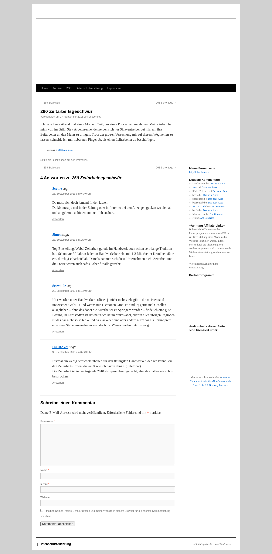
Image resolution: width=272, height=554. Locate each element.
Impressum (113, 88)
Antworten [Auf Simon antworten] (58, 270)
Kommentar (47, 421)
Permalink (81, 159)
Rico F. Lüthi (199, 206)
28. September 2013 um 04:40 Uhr (72, 193)
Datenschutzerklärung (89, 88)
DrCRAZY (60, 347)
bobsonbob (95, 116)
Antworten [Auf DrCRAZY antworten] (58, 382)
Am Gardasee (217, 214)
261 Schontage (166, 102)
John (195, 187)
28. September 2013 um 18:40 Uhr (72, 290)
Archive (57, 88)
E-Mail (44, 483)
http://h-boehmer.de (199, 172)
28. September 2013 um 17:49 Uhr (72, 239)
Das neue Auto (217, 183)
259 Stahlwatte (50, 102)
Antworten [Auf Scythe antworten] (58, 219)
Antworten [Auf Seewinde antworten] (58, 331)
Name (44, 470)
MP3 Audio (65, 150)
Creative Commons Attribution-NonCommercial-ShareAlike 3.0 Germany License (210, 381)
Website (45, 497)
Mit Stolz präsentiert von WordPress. (212, 544)
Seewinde (59, 286)
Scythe (57, 188)
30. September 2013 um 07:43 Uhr (72, 352)
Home (44, 88)
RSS (69, 88)
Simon (57, 234)
